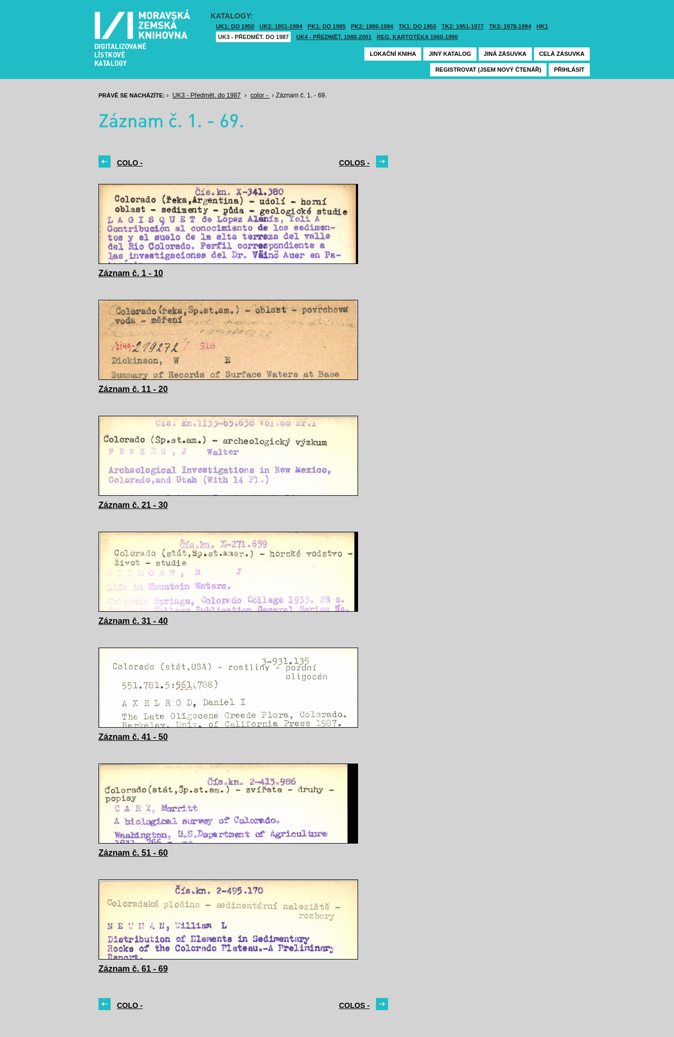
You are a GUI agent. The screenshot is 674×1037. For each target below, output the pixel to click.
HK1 (542, 26)
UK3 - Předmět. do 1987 (253, 37)
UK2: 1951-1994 (281, 26)
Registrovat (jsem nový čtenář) (488, 69)
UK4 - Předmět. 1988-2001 (333, 37)
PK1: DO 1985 (326, 26)
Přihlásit (569, 69)
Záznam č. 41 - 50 (133, 736)
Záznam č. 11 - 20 (133, 389)
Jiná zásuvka (505, 54)
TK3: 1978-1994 (510, 26)
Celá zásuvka (561, 54)
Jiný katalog (450, 54)
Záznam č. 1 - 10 (130, 273)
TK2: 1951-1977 (463, 26)
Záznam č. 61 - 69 (133, 968)
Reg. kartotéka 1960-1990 (417, 37)
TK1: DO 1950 (418, 26)
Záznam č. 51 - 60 (133, 852)
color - (260, 95)
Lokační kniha (393, 54)
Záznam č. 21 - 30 (133, 505)
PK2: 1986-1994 (372, 26)
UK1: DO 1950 (235, 26)
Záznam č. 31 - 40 (133, 621)
